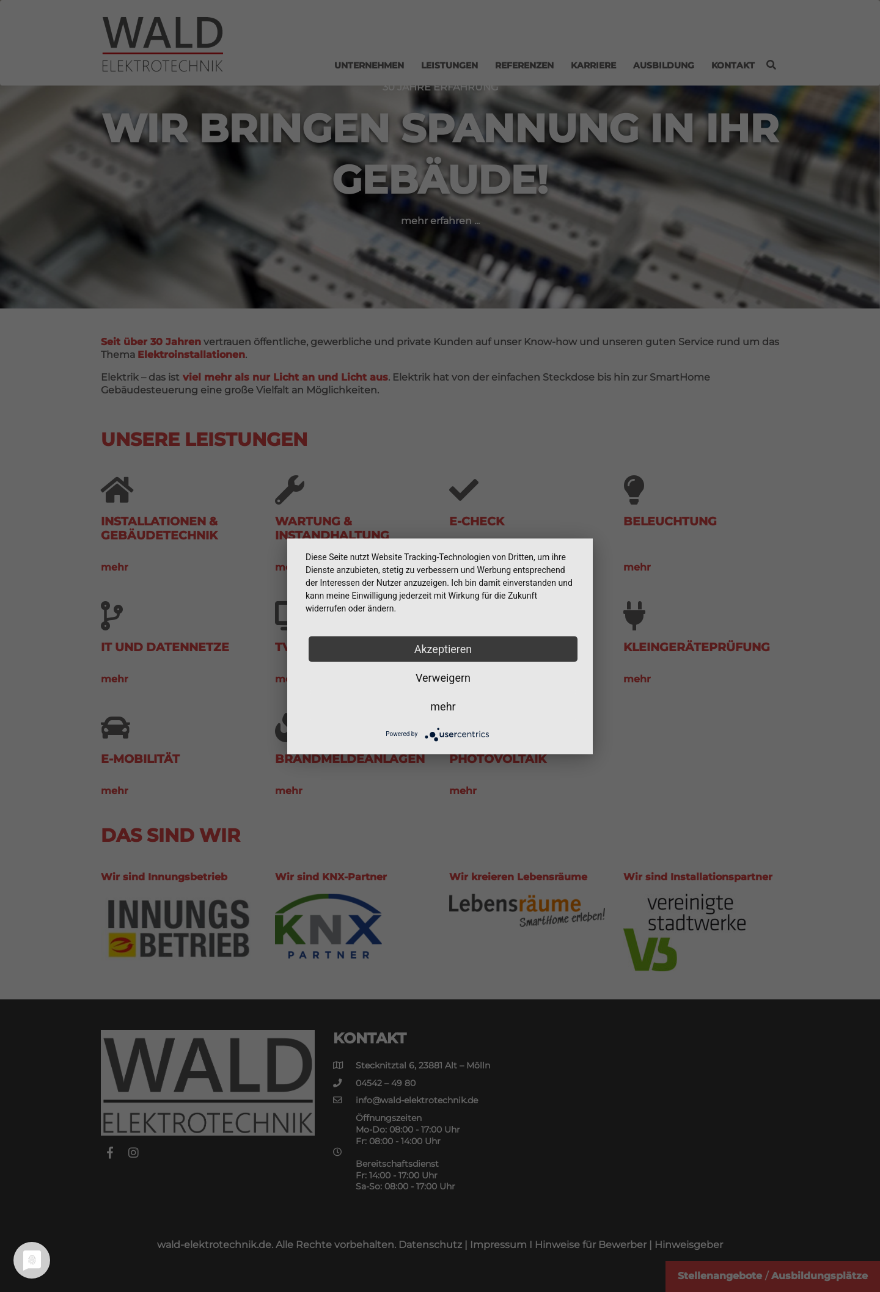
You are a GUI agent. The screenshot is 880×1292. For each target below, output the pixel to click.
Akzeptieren (443, 648)
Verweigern (443, 677)
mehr (442, 705)
